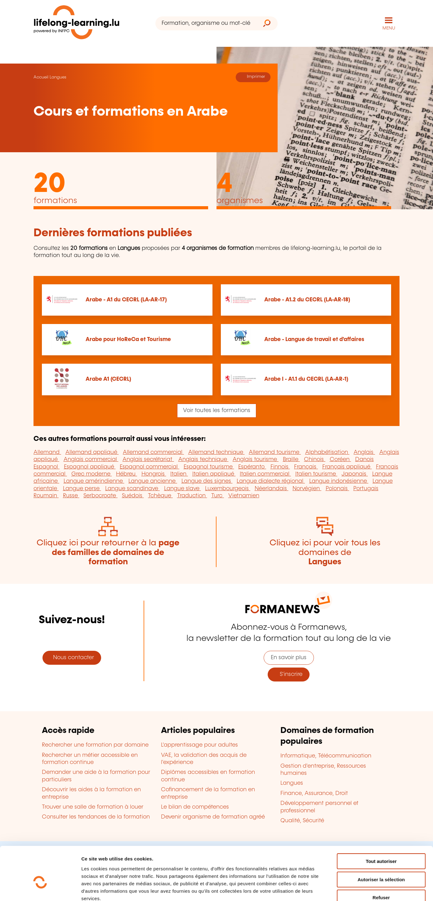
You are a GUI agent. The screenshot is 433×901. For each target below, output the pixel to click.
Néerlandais (271, 488)
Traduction (192, 495)
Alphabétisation (327, 452)
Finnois (280, 466)
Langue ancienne (152, 481)
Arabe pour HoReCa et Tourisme (128, 339)
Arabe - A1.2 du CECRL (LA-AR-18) (307, 299)
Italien (179, 474)
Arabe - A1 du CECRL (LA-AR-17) (126, 299)
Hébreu (126, 474)
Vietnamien (243, 495)
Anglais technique (203, 459)
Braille (291, 459)
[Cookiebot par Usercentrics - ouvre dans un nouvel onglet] (40, 889)
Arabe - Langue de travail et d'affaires (314, 339)
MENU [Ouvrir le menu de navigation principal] (388, 28)
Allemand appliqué (92, 452)
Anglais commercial (91, 459)
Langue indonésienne (338, 481)
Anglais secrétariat (148, 459)
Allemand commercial (153, 452)
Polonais (337, 488)
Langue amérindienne (94, 481)
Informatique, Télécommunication (325, 756)
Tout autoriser (381, 825)
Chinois (314, 459)
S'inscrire (288, 674)
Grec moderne (91, 474)
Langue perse (82, 488)
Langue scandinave (132, 488)
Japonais (354, 474)
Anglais (364, 452)
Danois (364, 459)
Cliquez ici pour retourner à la (108, 552)
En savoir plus (288, 657)
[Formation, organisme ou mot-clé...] (205, 23)
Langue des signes (207, 481)
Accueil (40, 77)
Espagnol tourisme (209, 466)
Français (306, 466)
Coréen (340, 459)
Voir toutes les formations (216, 410)
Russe (71, 495)
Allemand (47, 452)
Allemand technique (216, 452)
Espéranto (252, 466)
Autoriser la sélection (381, 843)
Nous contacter (72, 657)
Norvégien (306, 488)
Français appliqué (347, 466)
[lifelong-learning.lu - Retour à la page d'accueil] (76, 23)
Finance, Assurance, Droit (314, 793)
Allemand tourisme (275, 452)
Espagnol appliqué (90, 466)
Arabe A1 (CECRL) (108, 379)
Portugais (365, 488)
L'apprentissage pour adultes (199, 745)
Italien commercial (265, 474)
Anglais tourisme (256, 459)
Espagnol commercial (149, 466)
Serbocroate (100, 495)
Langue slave (182, 488)
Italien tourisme (316, 474)
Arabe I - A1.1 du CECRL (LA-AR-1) (306, 379)
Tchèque (160, 495)
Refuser (381, 861)
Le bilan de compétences (195, 807)
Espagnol (46, 466)
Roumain (46, 495)
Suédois (133, 495)
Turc (217, 495)
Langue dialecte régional (271, 481)
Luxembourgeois (227, 488)
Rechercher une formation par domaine (95, 745)
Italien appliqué (214, 474)
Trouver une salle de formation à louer (92, 807)
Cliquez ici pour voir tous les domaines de (325, 552)
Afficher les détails (342, 888)
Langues (58, 77)
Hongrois (153, 474)
